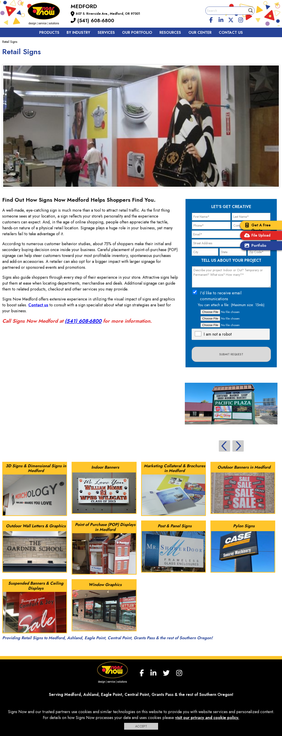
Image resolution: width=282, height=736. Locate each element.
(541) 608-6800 (92, 20)
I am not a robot (218, 334)
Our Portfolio (137, 32)
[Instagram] (241, 19)
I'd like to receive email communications (220, 296)
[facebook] (211, 19)
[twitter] (231, 19)
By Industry (78, 32)
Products (49, 32)
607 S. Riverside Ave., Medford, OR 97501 (108, 13)
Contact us (231, 32)
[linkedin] (221, 19)
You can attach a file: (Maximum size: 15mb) (231, 304)
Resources (170, 32)
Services (106, 32)
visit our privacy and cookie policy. (207, 718)
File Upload (256, 236)
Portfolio (254, 246)
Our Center (200, 32)
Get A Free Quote (256, 228)
